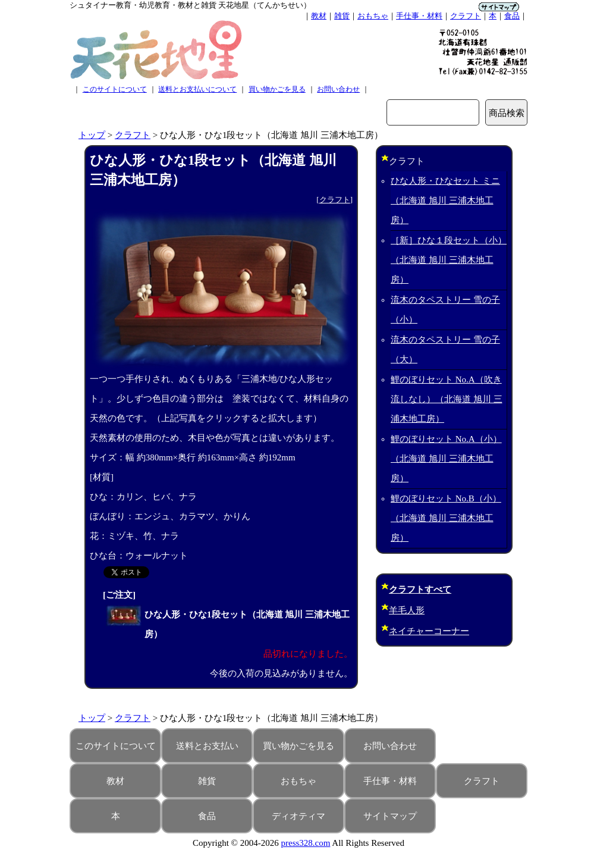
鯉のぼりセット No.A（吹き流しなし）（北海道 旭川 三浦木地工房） (446, 399)
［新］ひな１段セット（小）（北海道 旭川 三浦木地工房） (449, 260)
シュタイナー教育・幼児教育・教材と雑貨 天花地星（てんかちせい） (190, 5)
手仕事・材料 (419, 15)
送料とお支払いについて (197, 89)
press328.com (306, 843)
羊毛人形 (407, 610)
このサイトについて (115, 89)
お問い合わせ (338, 89)
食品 (512, 15)
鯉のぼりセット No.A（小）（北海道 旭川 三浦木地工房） (446, 458)
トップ (91, 135)
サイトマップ (390, 816)
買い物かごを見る (277, 89)
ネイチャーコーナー (429, 631)
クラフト (465, 15)
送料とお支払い (207, 746)
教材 (318, 15)
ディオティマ (298, 816)
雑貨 (342, 15)
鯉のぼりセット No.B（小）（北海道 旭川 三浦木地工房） (446, 518)
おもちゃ (372, 15)
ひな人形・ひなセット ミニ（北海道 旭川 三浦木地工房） (445, 200)
